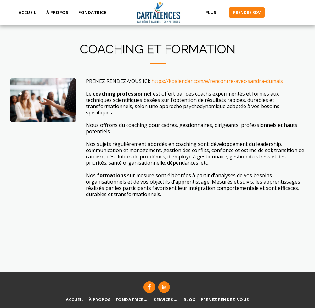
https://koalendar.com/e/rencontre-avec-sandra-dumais (217, 81)
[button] (95, 12)
